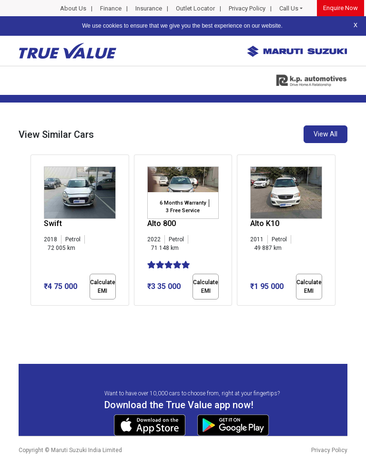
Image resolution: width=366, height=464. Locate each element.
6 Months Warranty (183, 203)
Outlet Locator (195, 8)
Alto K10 (264, 223)
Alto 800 (161, 223)
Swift (53, 223)
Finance (111, 8)
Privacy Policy (247, 8)
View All (325, 134)
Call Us (288, 8)
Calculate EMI (102, 286)
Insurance (148, 8)
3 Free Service (183, 210)
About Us (73, 8)
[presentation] (35, 231)
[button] (33, 313)
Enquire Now (340, 7)
